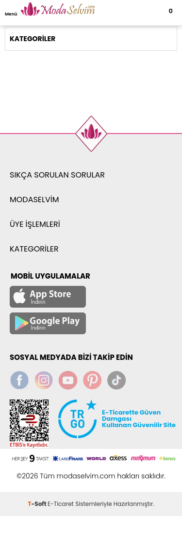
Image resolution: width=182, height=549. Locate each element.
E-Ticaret (61, 504)
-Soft (38, 504)
